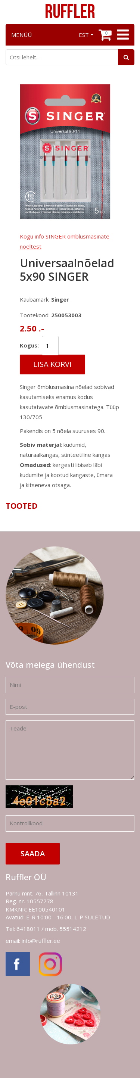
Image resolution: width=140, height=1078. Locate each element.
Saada (33, 853)
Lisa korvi (52, 364)
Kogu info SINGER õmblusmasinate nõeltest (64, 241)
